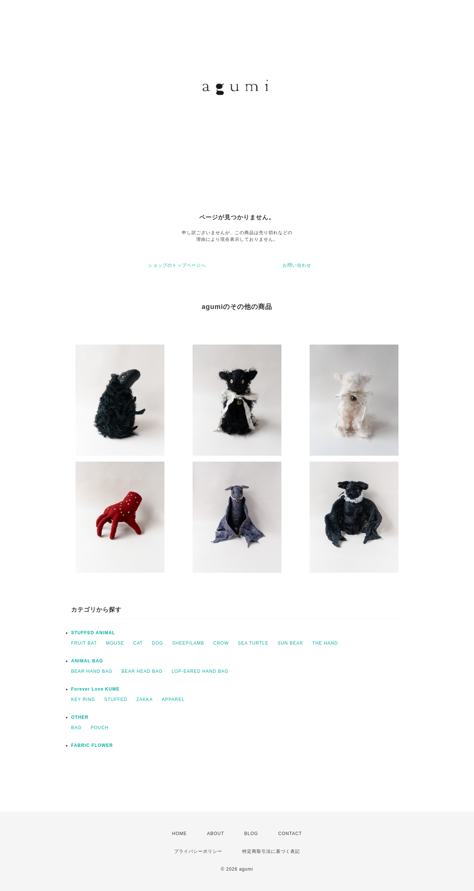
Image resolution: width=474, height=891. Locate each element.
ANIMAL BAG (87, 661)
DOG (157, 643)
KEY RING (83, 699)
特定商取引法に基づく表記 (271, 851)
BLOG (251, 833)
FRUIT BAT (84, 643)
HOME (179, 833)
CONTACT (290, 833)
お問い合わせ (297, 265)
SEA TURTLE (253, 643)
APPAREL (173, 699)
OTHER (80, 717)
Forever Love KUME (95, 689)
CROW (221, 643)
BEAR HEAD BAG (142, 671)
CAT (138, 643)
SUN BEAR (290, 643)
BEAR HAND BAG (92, 671)
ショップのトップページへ (177, 265)
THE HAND (325, 643)
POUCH (100, 727)
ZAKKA (144, 699)
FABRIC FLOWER (92, 745)
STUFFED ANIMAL (93, 632)
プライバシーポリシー (198, 851)
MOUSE (115, 643)
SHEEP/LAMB (188, 643)
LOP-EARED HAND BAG (199, 671)
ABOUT (215, 833)
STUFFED (115, 699)
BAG (76, 727)
